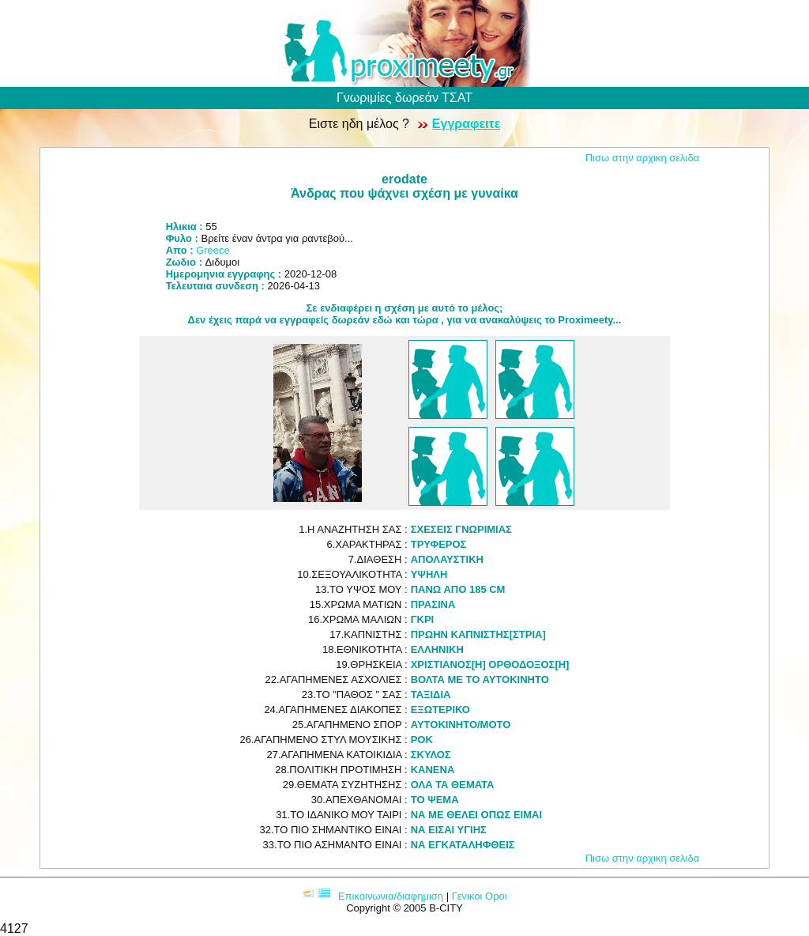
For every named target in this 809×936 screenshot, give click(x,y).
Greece (213, 250)
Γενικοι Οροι (479, 896)
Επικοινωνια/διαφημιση (390, 896)
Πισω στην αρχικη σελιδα (642, 158)
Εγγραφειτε (466, 123)
